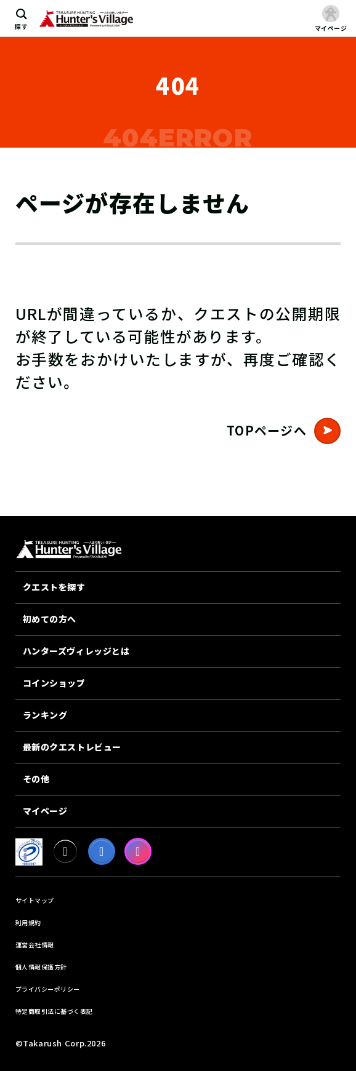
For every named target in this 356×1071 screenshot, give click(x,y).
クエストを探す (54, 587)
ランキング (45, 715)
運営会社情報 (34, 944)
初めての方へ (49, 619)
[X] (65, 851)
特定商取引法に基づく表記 (54, 1011)
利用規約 (28, 922)
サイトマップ (34, 900)
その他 (36, 779)
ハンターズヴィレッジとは (76, 651)
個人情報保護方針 (41, 966)
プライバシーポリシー (47, 988)
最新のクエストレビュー (72, 747)
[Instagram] (138, 851)
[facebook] (101, 851)
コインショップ (54, 683)
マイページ (45, 811)
